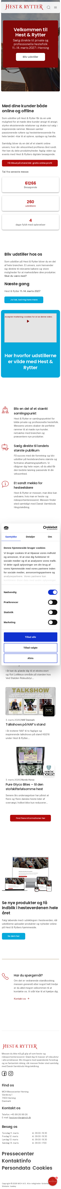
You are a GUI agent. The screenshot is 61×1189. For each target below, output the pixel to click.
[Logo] (24, 7)
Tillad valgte (30, 647)
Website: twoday (9, 1186)
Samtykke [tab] (11, 536)
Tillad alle (30, 637)
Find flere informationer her (30, 818)
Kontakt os (20, 998)
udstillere (30, 205)
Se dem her (14, 936)
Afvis (30, 658)
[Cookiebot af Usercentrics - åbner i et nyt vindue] (43, 528)
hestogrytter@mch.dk (20, 1117)
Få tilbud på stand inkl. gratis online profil (30, 163)
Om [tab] (50, 536)
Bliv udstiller (30, 57)
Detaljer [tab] (30, 536)
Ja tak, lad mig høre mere (24, 299)
